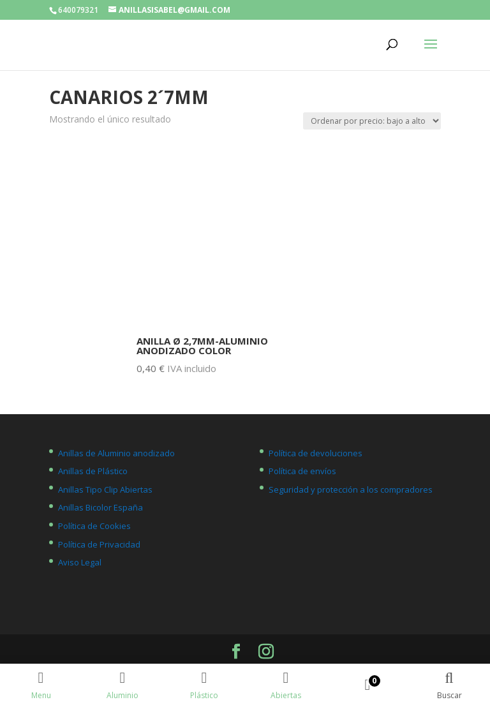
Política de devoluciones (315, 453)
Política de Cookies (94, 526)
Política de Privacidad (99, 544)
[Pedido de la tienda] (372, 121)
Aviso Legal (79, 562)
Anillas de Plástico (93, 471)
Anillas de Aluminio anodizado (116, 453)
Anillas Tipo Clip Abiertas (105, 489)
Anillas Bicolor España (100, 507)
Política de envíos (302, 471)
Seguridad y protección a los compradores (351, 489)
